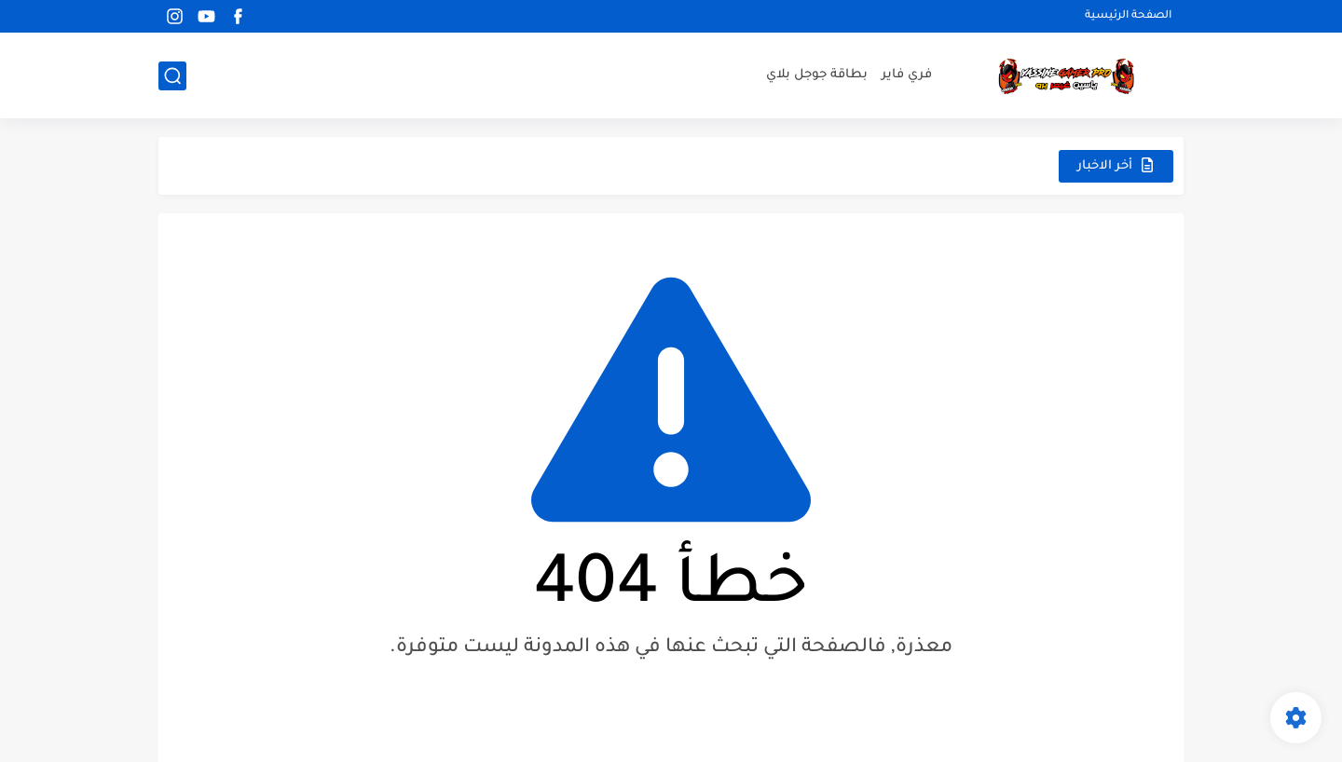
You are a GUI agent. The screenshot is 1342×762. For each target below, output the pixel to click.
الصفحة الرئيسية (1128, 16)
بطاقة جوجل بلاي (817, 75)
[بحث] (172, 75)
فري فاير (907, 75)
